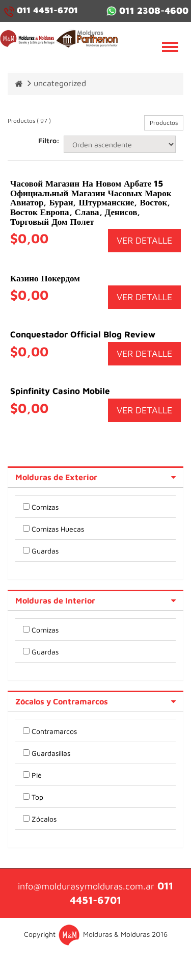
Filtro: (47, 140)
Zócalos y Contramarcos (61, 701)
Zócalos (44, 819)
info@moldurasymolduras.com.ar (86, 886)
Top (37, 797)
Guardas (45, 550)
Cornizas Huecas (58, 528)
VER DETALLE (144, 240)
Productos (164, 122)
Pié (37, 775)
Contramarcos (54, 731)
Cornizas (45, 507)
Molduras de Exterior (56, 477)
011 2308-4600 (147, 10)
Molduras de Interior (55, 600)
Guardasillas (51, 753)
